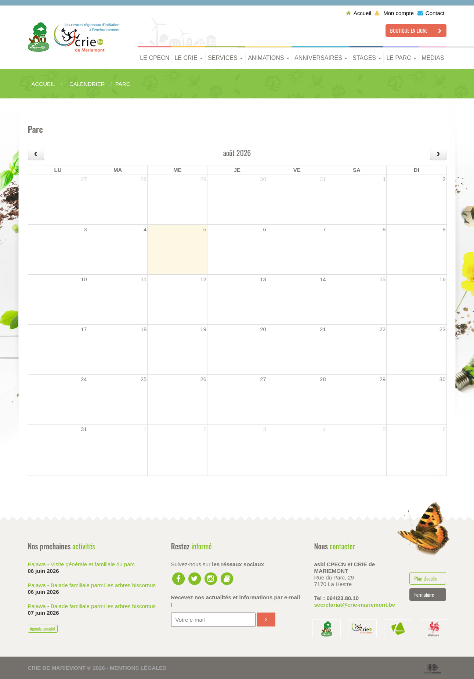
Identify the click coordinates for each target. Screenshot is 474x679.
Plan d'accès (425, 578)
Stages (366, 58)
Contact (431, 13)
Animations (268, 58)
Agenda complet (42, 628)
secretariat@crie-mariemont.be (354, 605)
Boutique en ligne (416, 30)
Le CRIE (188, 58)
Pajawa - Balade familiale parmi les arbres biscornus (92, 585)
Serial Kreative (432, 669)
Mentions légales (138, 668)
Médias (432, 58)
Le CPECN (154, 58)
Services (225, 58)
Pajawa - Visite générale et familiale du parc (81, 564)
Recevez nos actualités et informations (235, 601)
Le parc (401, 58)
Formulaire (424, 594)
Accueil (358, 13)
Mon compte (394, 13)
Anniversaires (320, 58)
